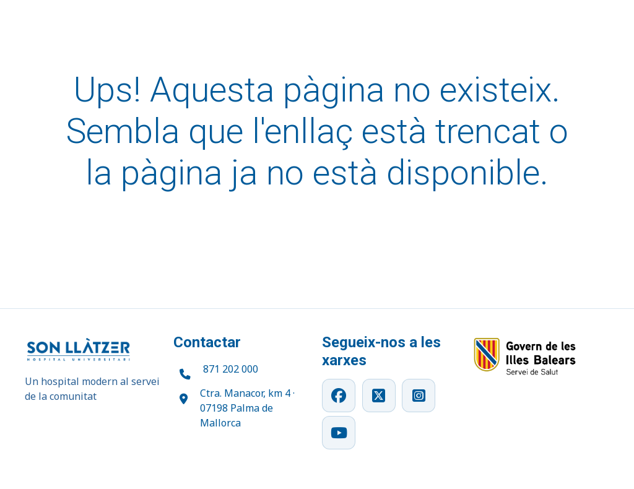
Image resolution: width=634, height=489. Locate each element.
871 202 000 (230, 369)
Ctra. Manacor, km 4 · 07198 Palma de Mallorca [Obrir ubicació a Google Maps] (247, 408)
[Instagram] (418, 395)
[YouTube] (338, 432)
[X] (379, 395)
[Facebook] (338, 395)
